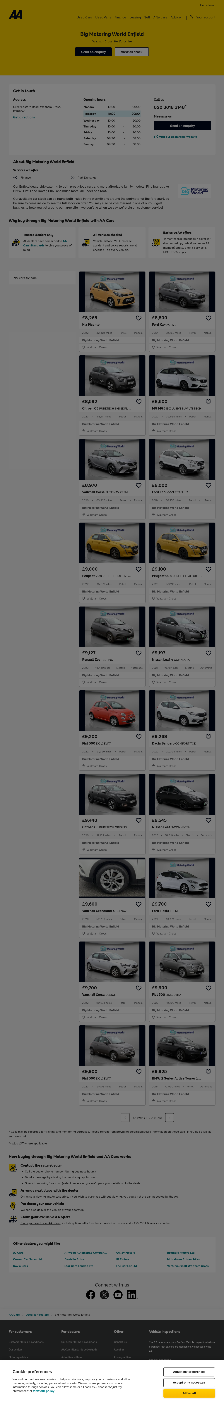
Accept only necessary (189, 1382)
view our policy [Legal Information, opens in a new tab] (43, 1391)
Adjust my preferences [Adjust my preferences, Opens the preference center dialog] (189, 1372)
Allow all (189, 1393)
